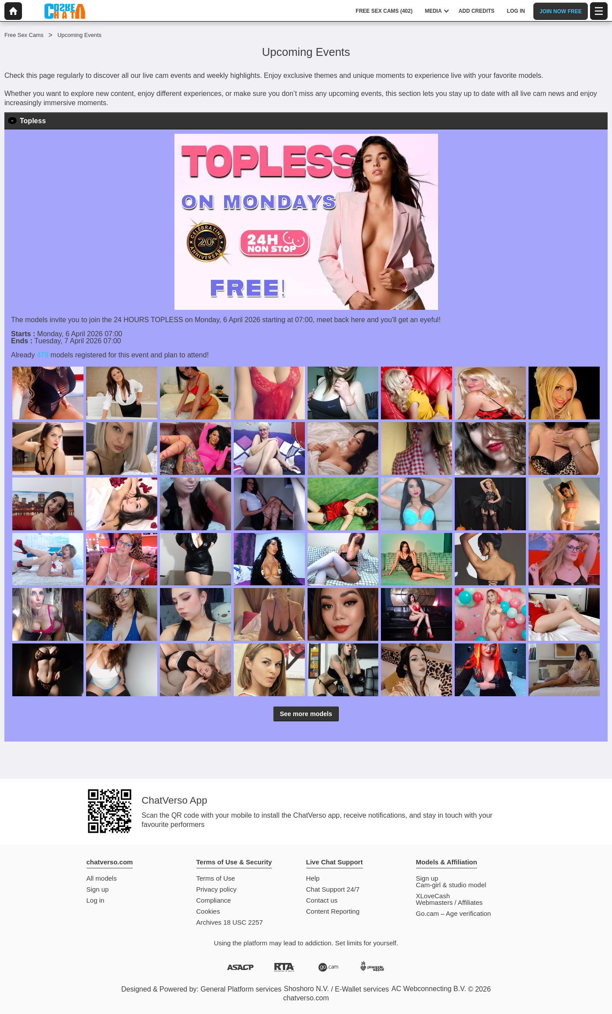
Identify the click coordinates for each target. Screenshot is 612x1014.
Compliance (213, 900)
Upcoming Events (79, 35)
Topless (33, 121)
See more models (306, 713)
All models (102, 878)
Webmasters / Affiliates (449, 902)
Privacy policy (216, 889)
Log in (96, 900)
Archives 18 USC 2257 (229, 922)
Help (313, 878)
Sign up (98, 889)
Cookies (208, 911)
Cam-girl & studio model (451, 885)
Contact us (322, 900)
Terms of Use (215, 878)
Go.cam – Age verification (453, 913)
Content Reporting (333, 911)
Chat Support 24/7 (333, 889)
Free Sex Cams (23, 35)
